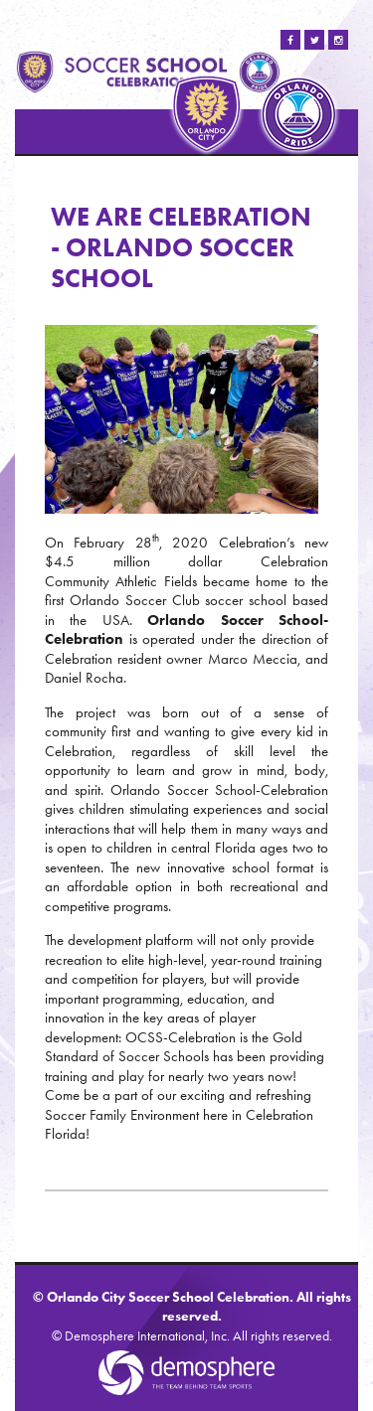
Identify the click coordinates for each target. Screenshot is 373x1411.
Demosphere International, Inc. (147, 1336)
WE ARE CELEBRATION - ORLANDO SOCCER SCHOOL (181, 247)
